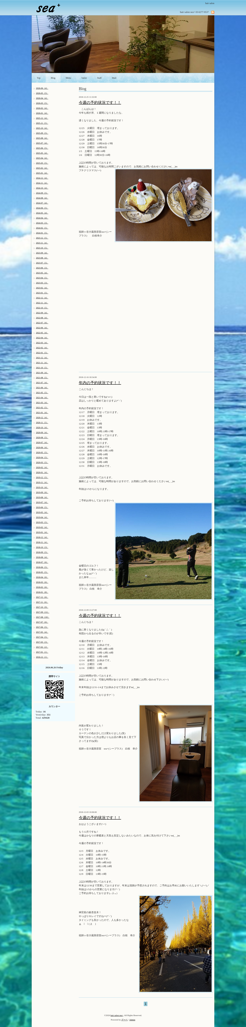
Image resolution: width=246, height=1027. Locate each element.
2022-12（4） (42, 298)
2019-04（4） (42, 517)
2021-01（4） (42, 412)
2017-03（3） (42, 642)
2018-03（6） (42, 582)
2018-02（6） (42, 587)
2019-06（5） (42, 507)
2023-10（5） (42, 248)
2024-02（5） (42, 228)
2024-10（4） (42, 188)
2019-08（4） (42, 497)
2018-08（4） (42, 557)
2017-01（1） (42, 652)
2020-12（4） (42, 417)
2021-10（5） (42, 367)
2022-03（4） (42, 342)
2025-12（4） (42, 118)
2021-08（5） (42, 377)
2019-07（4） (42, 502)
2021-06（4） (42, 387)
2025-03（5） (42, 163)
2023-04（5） (42, 278)
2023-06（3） (42, 268)
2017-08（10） (42, 617)
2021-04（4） (42, 397)
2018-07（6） (42, 562)
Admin (132, 1020)
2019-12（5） (42, 477)
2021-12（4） (42, 357)
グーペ (124, 1020)
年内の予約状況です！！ (100, 383)
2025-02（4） (42, 168)
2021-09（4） (42, 372)
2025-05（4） (42, 153)
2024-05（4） (42, 213)
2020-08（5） (42, 437)
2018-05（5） (42, 572)
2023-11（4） (42, 243)
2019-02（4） (42, 527)
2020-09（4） (42, 432)
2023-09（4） (42, 253)
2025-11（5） (42, 123)
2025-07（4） (42, 143)
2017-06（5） (42, 627)
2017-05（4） (42, 632)
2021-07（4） (42, 382)
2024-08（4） (42, 198)
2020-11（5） (42, 422)
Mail (114, 78)
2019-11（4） (42, 482)
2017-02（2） (42, 647)
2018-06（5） (42, 567)
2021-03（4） (42, 402)
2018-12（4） (42, 537)
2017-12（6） (42, 597)
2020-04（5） (42, 457)
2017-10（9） (42, 607)
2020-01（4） (42, 472)
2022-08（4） (42, 317)
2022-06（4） (42, 327)
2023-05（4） (42, 273)
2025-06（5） (42, 148)
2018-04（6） (42, 577)
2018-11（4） (42, 542)
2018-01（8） (42, 592)
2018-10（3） (42, 547)
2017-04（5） (42, 637)
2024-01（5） (42, 233)
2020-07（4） (42, 442)
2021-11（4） (42, 362)
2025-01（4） (42, 173)
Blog (53, 78)
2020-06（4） (42, 447)
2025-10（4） (42, 128)
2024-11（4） (42, 183)
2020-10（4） (42, 427)
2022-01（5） (42, 352)
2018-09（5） (42, 552)
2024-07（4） (42, 203)
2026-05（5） (42, 93)
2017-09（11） (42, 612)
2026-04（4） (42, 98)
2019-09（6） (42, 492)
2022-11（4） (42, 303)
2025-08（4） (42, 138)
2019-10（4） (42, 487)
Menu (68, 78)
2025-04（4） (42, 158)
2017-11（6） (42, 602)
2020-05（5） (42, 452)
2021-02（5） (42, 407)
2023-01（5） (42, 293)
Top (39, 78)
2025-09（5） (42, 133)
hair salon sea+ (117, 1015)
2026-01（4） (42, 113)
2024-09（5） (42, 193)
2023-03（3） (42, 283)
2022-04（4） (42, 337)
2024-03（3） (42, 223)
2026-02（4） (42, 108)
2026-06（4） (42, 88)
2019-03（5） (42, 522)
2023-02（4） (42, 288)
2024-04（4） (42, 218)
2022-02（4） (42, 347)
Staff (99, 78)
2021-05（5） (42, 392)
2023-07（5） (42, 263)
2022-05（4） (42, 332)
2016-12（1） (42, 657)
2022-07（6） (42, 322)
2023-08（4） (42, 258)
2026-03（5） (42, 103)
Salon (84, 78)
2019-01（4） (42, 532)
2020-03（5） (42, 462)
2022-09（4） (42, 312)
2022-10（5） (42, 308)
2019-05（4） (42, 512)
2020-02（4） (42, 467)
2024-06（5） (42, 208)
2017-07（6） (42, 622)
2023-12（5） (42, 238)
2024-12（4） (42, 178)
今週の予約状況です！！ (100, 102)
